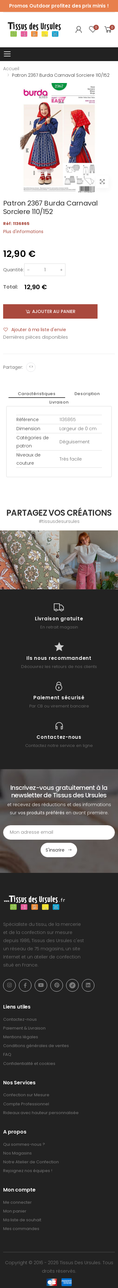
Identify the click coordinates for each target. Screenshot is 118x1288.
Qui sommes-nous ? (24, 1144)
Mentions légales (20, 1037)
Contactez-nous (20, 1019)
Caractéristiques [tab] (36, 394)
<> (31, 366)
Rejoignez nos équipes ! (27, 1171)
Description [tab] (87, 394)
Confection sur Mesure (26, 1095)
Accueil (11, 68)
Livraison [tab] (59, 402)
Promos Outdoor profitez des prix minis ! (59, 6)
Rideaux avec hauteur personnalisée (41, 1113)
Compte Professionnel (26, 1104)
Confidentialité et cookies (29, 1063)
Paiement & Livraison (24, 1028)
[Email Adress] (59, 832)
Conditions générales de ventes (36, 1046)
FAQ (7, 1054)
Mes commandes (21, 1229)
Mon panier (14, 1211)
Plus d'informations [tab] (23, 232)
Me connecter (17, 1202)
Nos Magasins (17, 1153)
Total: (10, 286)
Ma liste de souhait (22, 1220)
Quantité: (13, 270)
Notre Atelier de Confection (31, 1162)
